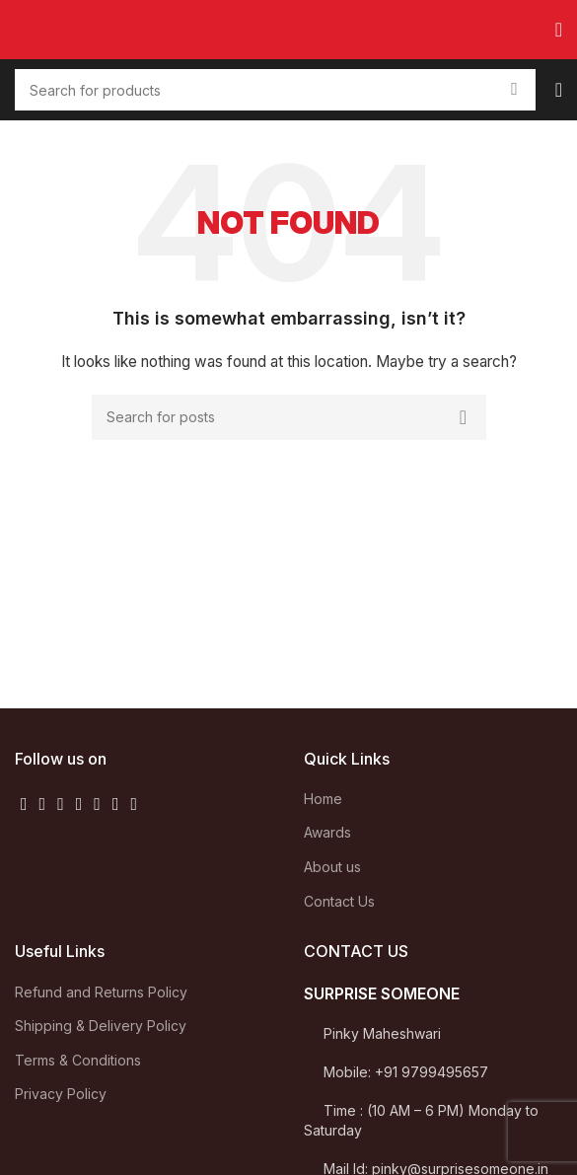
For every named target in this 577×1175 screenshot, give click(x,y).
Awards (327, 832)
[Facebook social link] (24, 804)
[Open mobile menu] (558, 29)
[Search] (289, 417)
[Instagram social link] (60, 804)
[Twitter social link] (43, 804)
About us (332, 866)
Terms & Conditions (78, 1060)
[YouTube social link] (79, 804)
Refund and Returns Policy (101, 992)
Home (323, 798)
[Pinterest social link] (97, 804)
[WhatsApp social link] (133, 804)
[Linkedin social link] (116, 804)
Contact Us (339, 901)
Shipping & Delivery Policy (100, 1025)
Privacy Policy (61, 1093)
